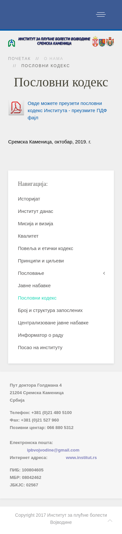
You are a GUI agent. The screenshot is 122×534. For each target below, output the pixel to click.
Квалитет (28, 236)
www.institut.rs (81, 457)
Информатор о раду (40, 335)
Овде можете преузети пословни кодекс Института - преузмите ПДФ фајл (67, 110)
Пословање (31, 273)
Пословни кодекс (37, 298)
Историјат (29, 198)
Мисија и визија (35, 223)
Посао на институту (40, 347)
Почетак (19, 58)
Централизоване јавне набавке (53, 322)
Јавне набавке (34, 285)
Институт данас (35, 211)
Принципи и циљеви (41, 260)
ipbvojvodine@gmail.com (53, 450)
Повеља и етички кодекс (45, 248)
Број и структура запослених (50, 310)
